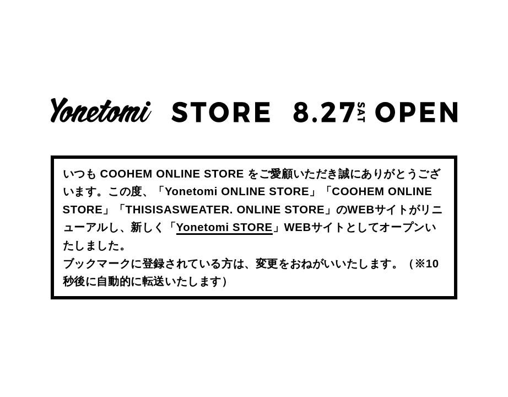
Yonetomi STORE (224, 227)
